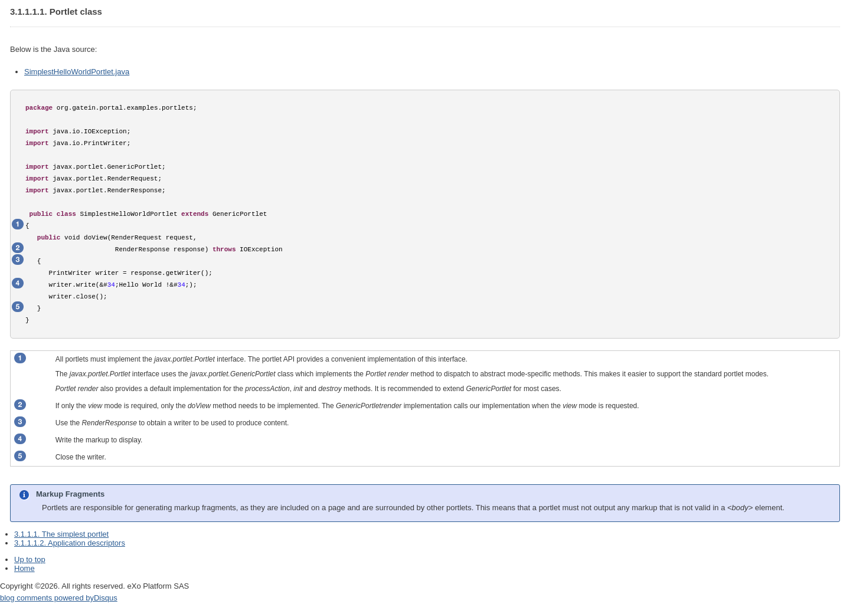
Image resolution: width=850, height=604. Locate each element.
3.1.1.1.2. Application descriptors (69, 543)
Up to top (29, 559)
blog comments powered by (58, 597)
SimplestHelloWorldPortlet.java (76, 71)
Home (24, 568)
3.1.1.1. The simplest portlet (61, 534)
